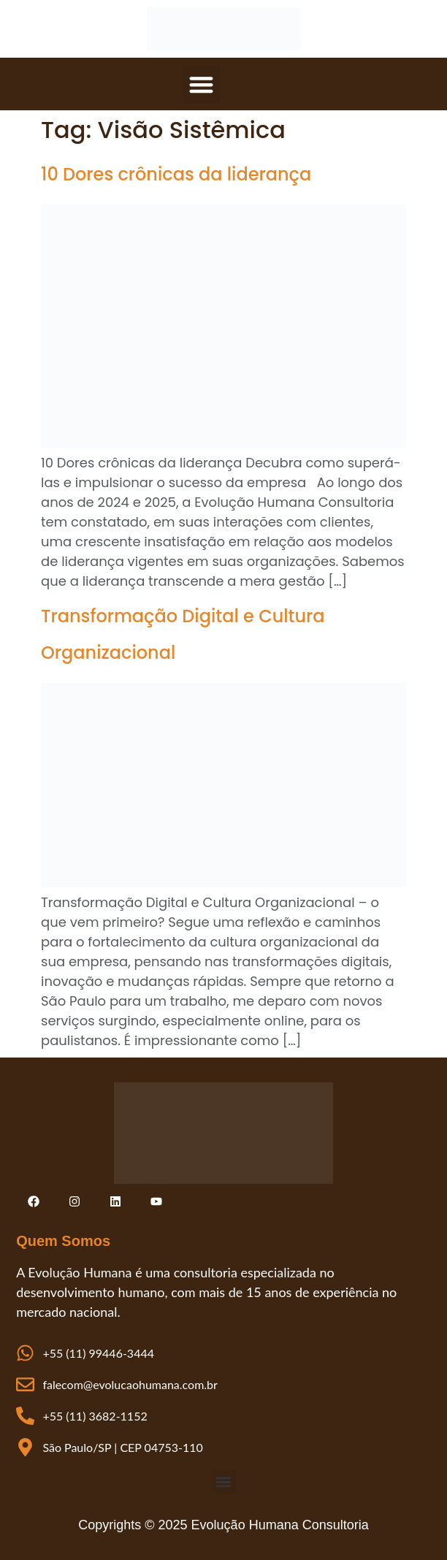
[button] (201, 84)
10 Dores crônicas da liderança (176, 174)
